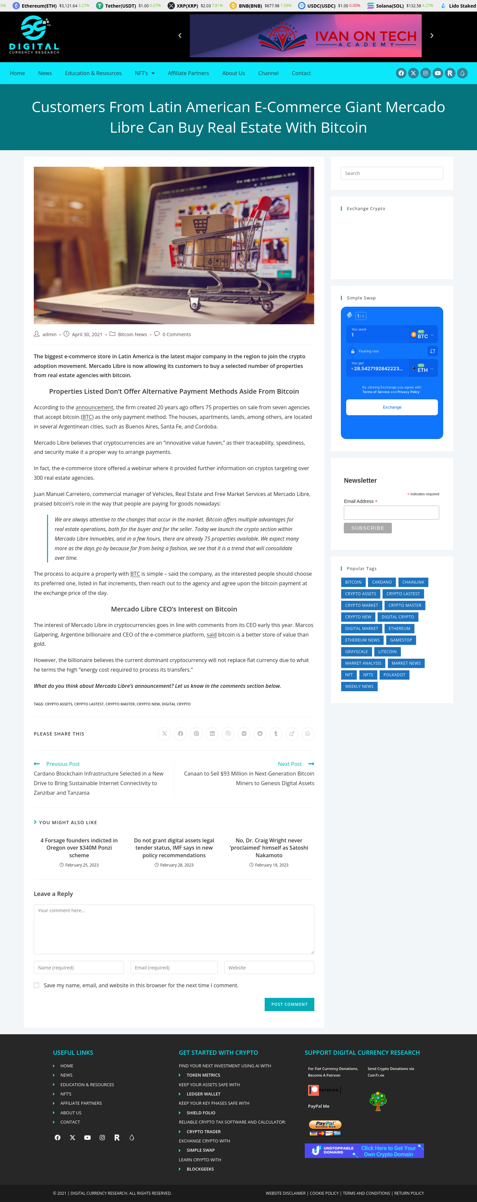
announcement (94, 407)
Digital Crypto (176, 703)
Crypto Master (120, 703)
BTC (87, 417)
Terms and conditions (366, 1193)
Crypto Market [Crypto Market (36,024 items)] (361, 605)
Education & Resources (93, 73)
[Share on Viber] (228, 733)
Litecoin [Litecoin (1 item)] (387, 651)
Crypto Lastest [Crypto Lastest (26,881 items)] (403, 594)
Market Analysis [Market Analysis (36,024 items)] (363, 663)
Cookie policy (324, 1193)
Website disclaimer (285, 1193)
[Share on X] (164, 733)
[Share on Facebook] (180, 733)
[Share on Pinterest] (196, 733)
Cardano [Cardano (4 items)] (382, 582)
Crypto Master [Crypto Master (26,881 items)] (405, 605)
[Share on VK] (244, 733)
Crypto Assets (58, 703)
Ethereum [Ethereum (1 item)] (399, 628)
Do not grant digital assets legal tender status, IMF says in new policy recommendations (174, 848)
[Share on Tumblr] (276, 733)
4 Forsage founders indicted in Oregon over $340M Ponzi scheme (79, 848)
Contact (301, 73)
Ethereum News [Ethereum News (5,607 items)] (362, 640)
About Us (233, 73)
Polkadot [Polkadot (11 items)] (394, 675)
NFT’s (144, 73)
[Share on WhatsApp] (307, 733)
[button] (180, 35)
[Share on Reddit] (260, 733)
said (212, 634)
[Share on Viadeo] (291, 733)
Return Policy (409, 1193)
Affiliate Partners (188, 73)
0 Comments (177, 334)
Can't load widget (392, 242)
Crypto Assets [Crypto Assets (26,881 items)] (360, 594)
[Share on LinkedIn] (212, 733)
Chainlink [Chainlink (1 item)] (413, 582)
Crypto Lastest (89, 703)
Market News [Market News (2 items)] (406, 663)
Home (17, 73)
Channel (268, 73)
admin (49, 334)
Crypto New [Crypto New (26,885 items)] (358, 617)
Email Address (361, 501)
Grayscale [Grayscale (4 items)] (356, 651)
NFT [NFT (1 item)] (349, 675)
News (45, 73)
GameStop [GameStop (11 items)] (401, 640)
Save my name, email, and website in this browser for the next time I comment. (141, 985)
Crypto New (148, 703)
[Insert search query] (392, 173)
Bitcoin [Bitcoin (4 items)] (353, 582)
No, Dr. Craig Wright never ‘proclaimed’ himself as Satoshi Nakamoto (269, 848)
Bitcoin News (132, 334)
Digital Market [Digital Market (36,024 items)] (361, 628)
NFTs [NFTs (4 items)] (368, 675)
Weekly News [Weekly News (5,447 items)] (359, 686)
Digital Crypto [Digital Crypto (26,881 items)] (398, 617)
